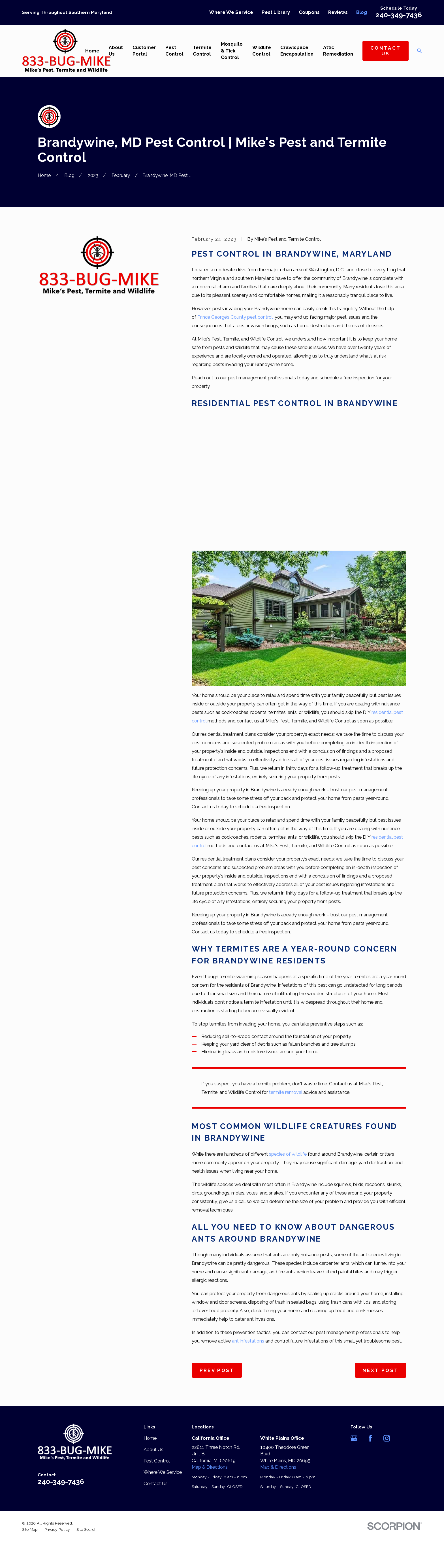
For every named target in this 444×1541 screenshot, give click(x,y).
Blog (361, 12)
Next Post (380, 1370)
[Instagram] (386, 1438)
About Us (153, 1449)
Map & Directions (210, 1467)
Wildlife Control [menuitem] (261, 51)
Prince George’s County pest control (235, 317)
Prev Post (217, 1370)
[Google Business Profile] (354, 1438)
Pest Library (276, 12)
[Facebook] (370, 1438)
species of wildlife (288, 1154)
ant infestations (248, 1341)
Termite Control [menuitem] (202, 51)
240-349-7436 (398, 14)
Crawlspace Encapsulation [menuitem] (296, 51)
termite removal (285, 1092)
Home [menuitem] (92, 51)
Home (150, 1438)
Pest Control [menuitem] (174, 51)
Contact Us (385, 50)
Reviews (338, 12)
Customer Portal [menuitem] (144, 51)
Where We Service (231, 12)
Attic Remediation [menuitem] (338, 51)
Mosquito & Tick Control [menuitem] (232, 50)
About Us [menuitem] (116, 51)
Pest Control (157, 1461)
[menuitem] (30, 1529)
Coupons (309, 12)
